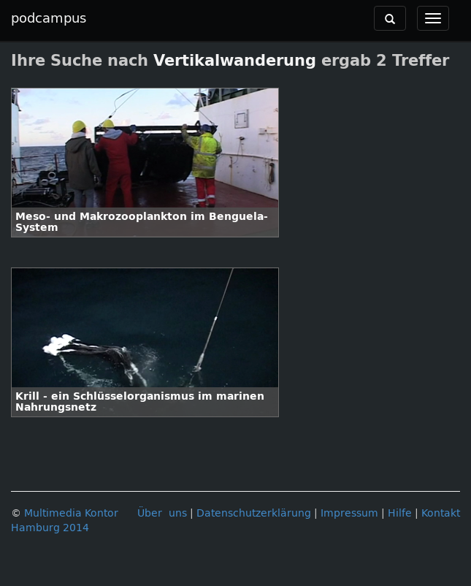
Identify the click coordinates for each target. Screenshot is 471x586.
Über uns (162, 513)
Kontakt (440, 513)
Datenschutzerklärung (253, 513)
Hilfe (400, 513)
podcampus (48, 18)
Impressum (349, 513)
